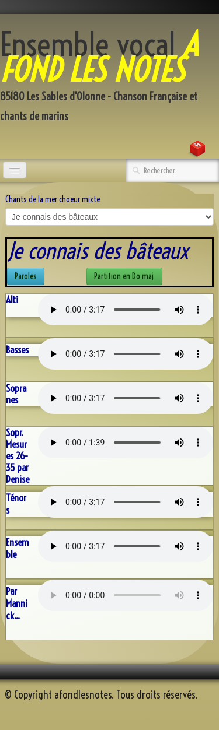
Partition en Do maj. (124, 276)
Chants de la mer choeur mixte (52, 199)
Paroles (26, 276)
